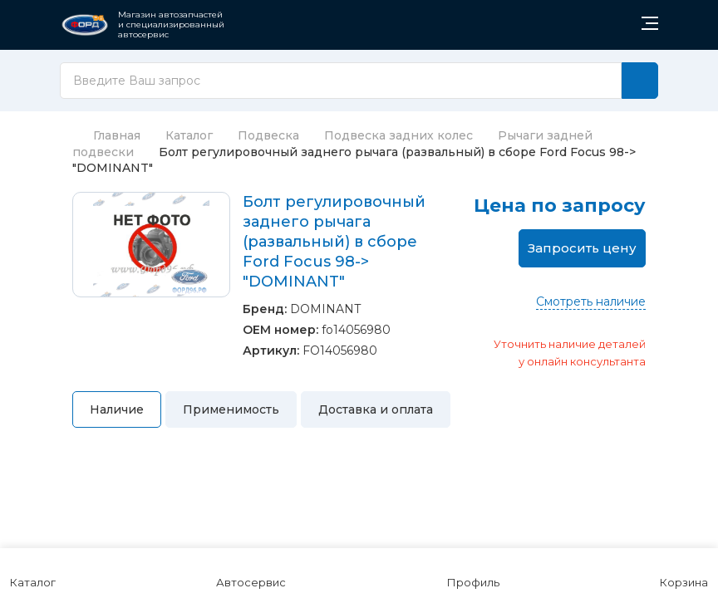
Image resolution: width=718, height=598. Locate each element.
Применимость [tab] (231, 409)
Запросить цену (582, 248)
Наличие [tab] (117, 409)
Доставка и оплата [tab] (375, 409)
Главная (106, 135)
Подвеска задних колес (398, 135)
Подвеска (268, 135)
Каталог (189, 135)
